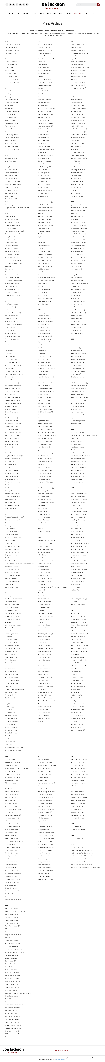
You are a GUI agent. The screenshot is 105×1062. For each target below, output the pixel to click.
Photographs (51, 13)
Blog (17, 13)
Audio (25, 13)
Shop (69, 13)
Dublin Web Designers (61, 1059)
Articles (34, 13)
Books (42, 13)
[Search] (88, 4)
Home (11, 13)
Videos (61, 13)
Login (86, 13)
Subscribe (77, 13)
